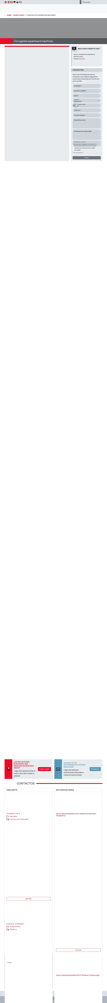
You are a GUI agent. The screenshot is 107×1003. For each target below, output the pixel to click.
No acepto (77, 150)
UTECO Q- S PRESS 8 (15, 924)
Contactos (95, 769)
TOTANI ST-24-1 (13, 814)
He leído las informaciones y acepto (85, 148)
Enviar (86, 158)
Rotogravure (13, 929)
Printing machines (15, 926)
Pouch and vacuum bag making (19, 819)
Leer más (28, 898)
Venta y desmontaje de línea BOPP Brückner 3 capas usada (77, 975)
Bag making (13, 816)
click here (82, 59)
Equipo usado (44, 769)
